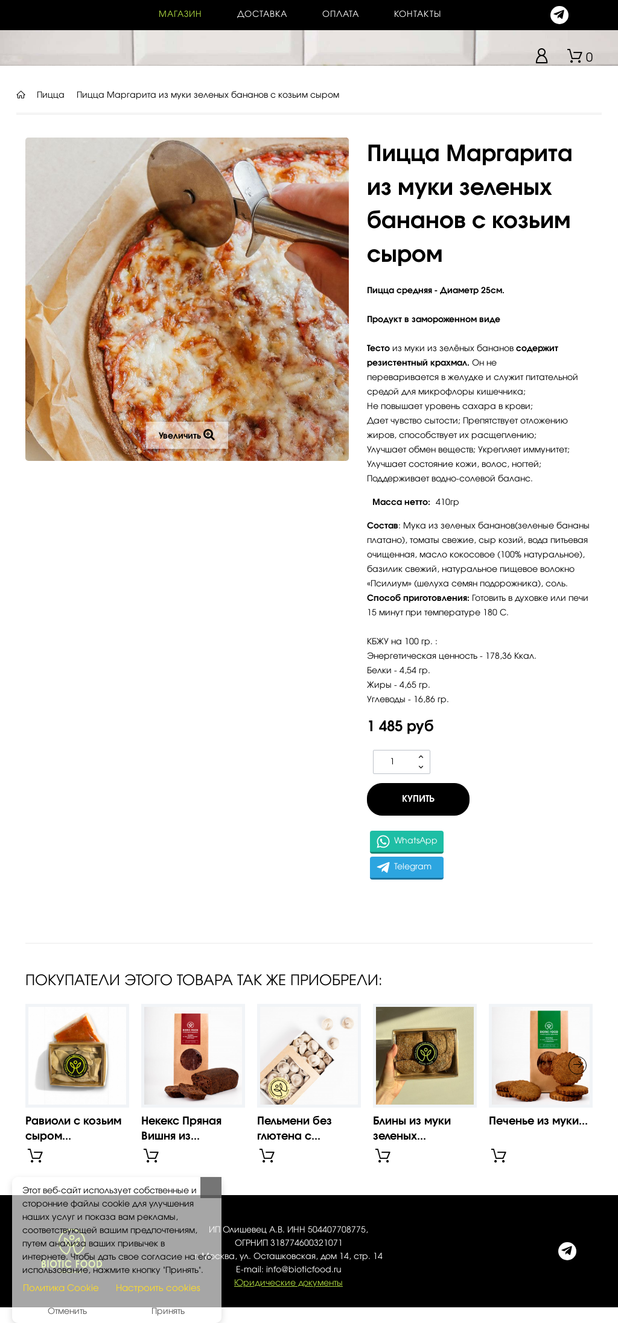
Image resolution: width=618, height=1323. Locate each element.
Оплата (340, 14)
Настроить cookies (158, 1288)
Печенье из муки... (538, 1121)
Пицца (51, 95)
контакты (417, 14)
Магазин (180, 14)
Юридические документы (288, 1283)
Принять (168, 1311)
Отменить (67, 1311)
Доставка (262, 14)
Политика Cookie (61, 1288)
